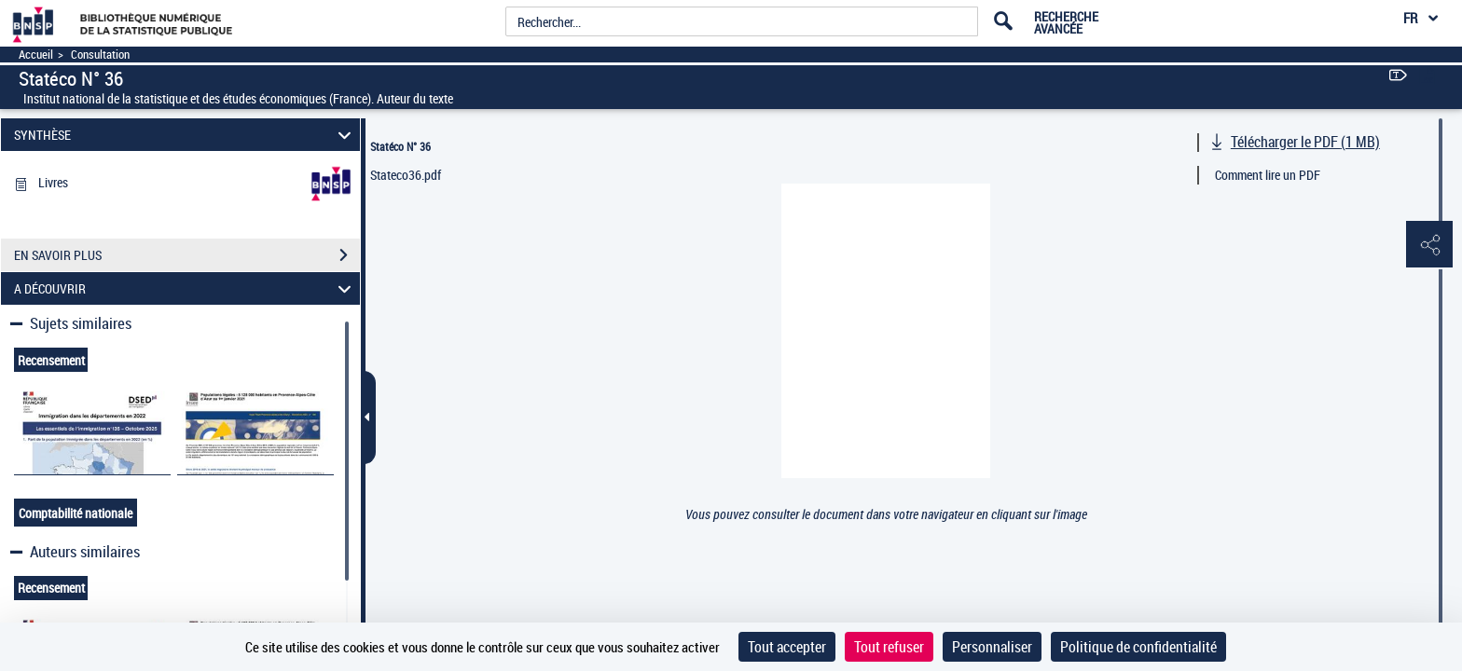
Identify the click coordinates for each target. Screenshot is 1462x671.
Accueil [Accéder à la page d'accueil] (36, 54)
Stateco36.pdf (405, 175)
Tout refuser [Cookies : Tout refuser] (889, 647)
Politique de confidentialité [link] (1138, 647)
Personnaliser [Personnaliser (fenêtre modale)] (992, 647)
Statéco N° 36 (400, 146)
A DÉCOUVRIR (185, 288)
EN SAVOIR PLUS (187, 255)
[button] (1429, 245)
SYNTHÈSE (185, 134)
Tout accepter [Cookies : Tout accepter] (787, 647)
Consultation (100, 54)
